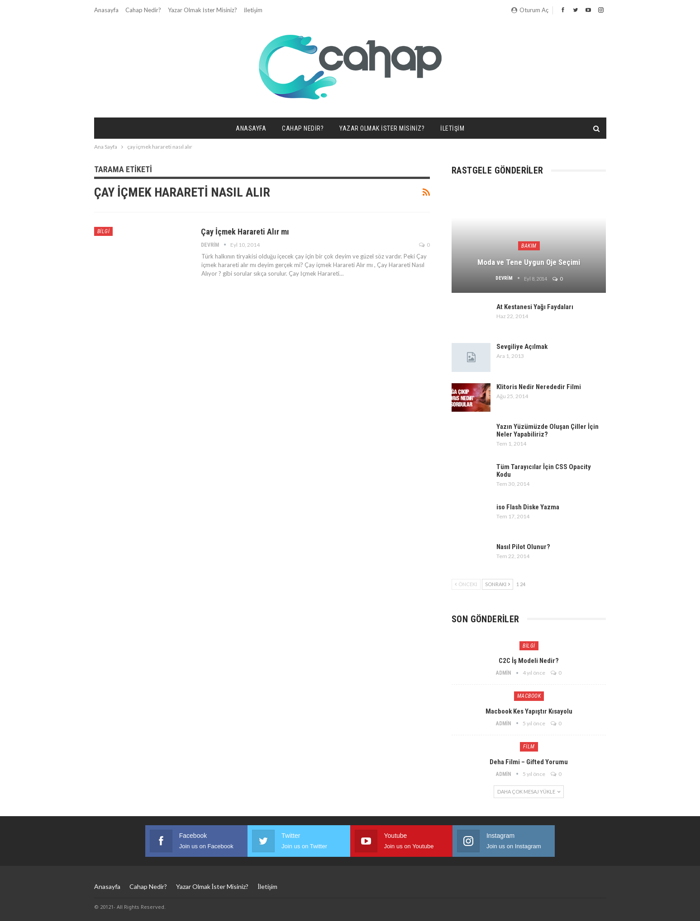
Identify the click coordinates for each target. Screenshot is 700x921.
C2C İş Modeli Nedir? (529, 661)
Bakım (529, 246)
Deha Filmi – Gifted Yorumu (529, 762)
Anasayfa (106, 10)
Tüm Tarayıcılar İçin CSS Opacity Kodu (543, 471)
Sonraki (497, 584)
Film (529, 746)
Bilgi (103, 231)
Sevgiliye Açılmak (522, 347)
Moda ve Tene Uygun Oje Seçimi (528, 262)
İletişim (253, 10)
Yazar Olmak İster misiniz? (202, 10)
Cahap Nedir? (143, 10)
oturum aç (529, 10)
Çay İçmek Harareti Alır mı (245, 231)
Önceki (466, 584)
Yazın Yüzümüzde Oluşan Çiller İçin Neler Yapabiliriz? (547, 430)
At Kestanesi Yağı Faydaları (534, 307)
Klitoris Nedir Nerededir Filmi (538, 387)
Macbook (529, 696)
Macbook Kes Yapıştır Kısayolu (529, 711)
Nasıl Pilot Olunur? (523, 547)
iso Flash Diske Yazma (527, 507)
